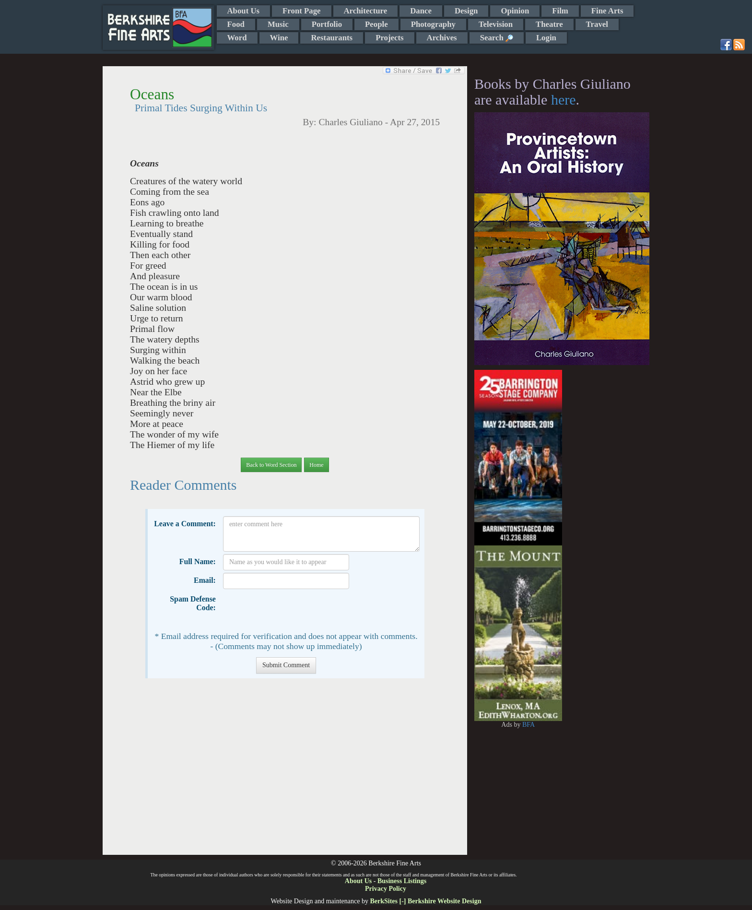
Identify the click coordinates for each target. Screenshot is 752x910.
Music (278, 24)
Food (236, 24)
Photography (433, 24)
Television (496, 24)
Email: (205, 580)
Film (560, 10)
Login (546, 37)
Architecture (366, 10)
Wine (279, 37)
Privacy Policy (385, 888)
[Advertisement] (284, 771)
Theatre (549, 24)
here (563, 99)
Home (316, 464)
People (376, 24)
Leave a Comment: (185, 524)
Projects (389, 37)
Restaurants (331, 37)
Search (496, 37)
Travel (597, 24)
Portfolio (327, 24)
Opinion (515, 10)
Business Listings (401, 881)
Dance (421, 10)
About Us (243, 10)
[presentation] (296, 610)
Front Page (301, 10)
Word (237, 37)
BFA (528, 724)
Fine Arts (607, 10)
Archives (442, 37)
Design (466, 10)
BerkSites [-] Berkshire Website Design (425, 901)
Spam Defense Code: (193, 603)
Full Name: (197, 561)
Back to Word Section (271, 464)
